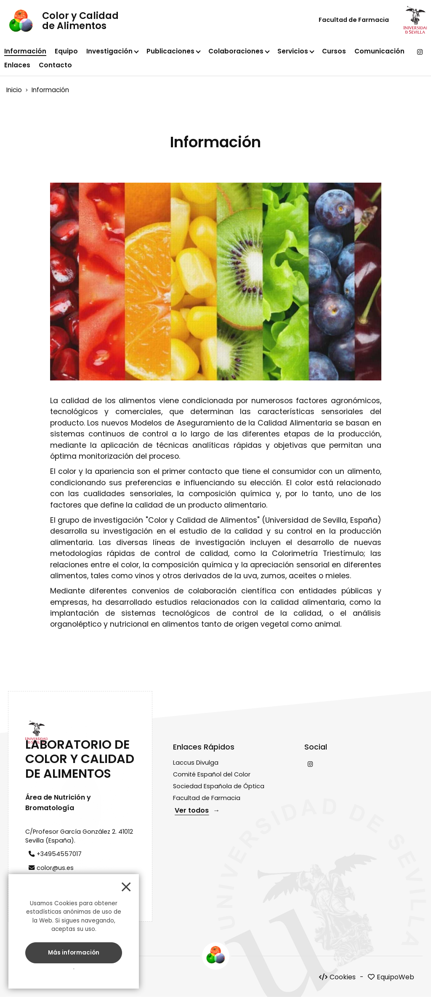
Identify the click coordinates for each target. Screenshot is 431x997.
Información (25, 51)
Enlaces (17, 65)
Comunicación (379, 51)
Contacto (55, 65)
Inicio (14, 89)
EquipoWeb (395, 977)
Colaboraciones (235, 51)
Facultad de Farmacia (354, 20)
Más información (73, 952)
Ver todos (192, 810)
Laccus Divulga (195, 762)
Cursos (334, 51)
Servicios (292, 51)
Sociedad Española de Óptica (218, 786)
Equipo (66, 51)
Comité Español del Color (211, 774)
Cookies (343, 977)
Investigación (109, 51)
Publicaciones (170, 51)
